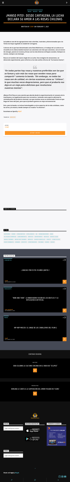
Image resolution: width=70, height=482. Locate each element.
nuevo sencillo (39, 239)
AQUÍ (19, 111)
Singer (17, 242)
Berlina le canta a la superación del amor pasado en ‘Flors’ (35, 389)
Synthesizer (32, 242)
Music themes (8, 239)
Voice (52, 242)
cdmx (13, 234)
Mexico (30, 236)
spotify (12, 117)
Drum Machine (43, 234)
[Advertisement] (16, 171)
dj (36, 234)
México (30, 239)
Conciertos (8, 260)
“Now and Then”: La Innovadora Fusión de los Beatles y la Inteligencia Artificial (35, 299)
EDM (51, 234)
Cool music (30, 234)
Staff (32, 26)
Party (49, 239)
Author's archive (35, 133)
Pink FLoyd (56, 239)
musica (46, 236)
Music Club (54, 236)
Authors (7, 234)
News (40, 11)
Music (29, 11)
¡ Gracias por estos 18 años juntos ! (35, 270)
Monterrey (38, 236)
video (47, 242)
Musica (35, 11)
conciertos (21, 234)
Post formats (9, 242)
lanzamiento (22, 236)
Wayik (17, 473)
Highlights (7, 289)
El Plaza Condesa (10, 236)
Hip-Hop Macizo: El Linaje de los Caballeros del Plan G (35, 327)
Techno (40, 242)
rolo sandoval (9, 309)
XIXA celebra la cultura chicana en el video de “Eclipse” (35, 365)
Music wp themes (20, 239)
